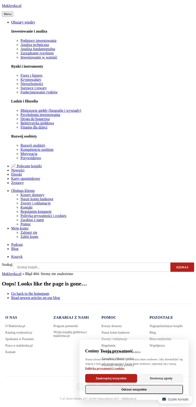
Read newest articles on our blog (35, 298)
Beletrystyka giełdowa (37, 123)
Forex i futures (31, 75)
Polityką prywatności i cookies (104, 368)
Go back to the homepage (30, 293)
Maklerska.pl (11, 6)
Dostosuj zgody (161, 378)
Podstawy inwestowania (38, 41)
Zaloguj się (28, 232)
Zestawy (17, 183)
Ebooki (16, 174)
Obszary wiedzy (23, 22)
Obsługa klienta (23, 191)
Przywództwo (30, 158)
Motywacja (28, 154)
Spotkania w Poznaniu (19, 339)
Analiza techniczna (34, 45)
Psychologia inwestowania (40, 115)
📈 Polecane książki (26, 166)
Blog (14, 249)
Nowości (17, 170)
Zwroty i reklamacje (35, 203)
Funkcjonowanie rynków (39, 92)
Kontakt (26, 207)
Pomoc (25, 224)
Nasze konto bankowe (36, 199)
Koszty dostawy (32, 195)
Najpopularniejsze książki (166, 326)
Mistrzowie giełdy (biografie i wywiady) (50, 110)
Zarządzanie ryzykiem (37, 53)
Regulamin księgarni (35, 211)
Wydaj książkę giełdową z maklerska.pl (71, 334)
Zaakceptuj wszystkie (111, 378)
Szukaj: (7, 264)
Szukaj (182, 267)
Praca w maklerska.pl (19, 345)
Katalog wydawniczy (19, 332)
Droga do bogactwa (35, 119)
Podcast (17, 244)
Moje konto (19, 228)
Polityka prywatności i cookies (43, 216)
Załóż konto (29, 237)
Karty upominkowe (25, 179)
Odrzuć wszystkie (134, 389)
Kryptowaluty (30, 80)
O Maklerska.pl (15, 326)
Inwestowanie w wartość (38, 57)
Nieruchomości (31, 84)
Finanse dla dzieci (33, 127)
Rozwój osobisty (32, 145)
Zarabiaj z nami (32, 220)
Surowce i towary (33, 88)
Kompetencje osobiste (37, 149)
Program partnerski (66, 326)
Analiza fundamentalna (37, 49)
